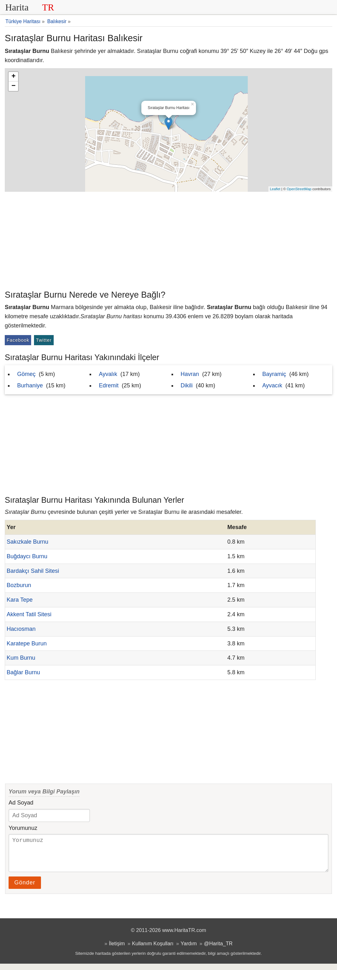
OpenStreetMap (299, 189)
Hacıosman (21, 629)
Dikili (187, 385)
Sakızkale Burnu (27, 542)
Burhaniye (30, 385)
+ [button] (13, 76)
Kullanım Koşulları (152, 950)
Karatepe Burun (27, 643)
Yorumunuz (23, 828)
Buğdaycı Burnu (27, 556)
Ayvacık (272, 385)
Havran (190, 374)
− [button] (13, 86)
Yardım (189, 950)
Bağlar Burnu (23, 672)
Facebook (18, 340)
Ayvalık (108, 374)
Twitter (43, 340)
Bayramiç (274, 374)
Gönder (24, 889)
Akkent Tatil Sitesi (29, 614)
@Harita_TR (218, 950)
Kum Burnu (21, 658)
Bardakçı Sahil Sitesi (33, 571)
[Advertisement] (168, 239)
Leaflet (275, 189)
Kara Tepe (20, 600)
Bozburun (19, 585)
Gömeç (26, 374)
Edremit (108, 385)
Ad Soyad (21, 802)
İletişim (117, 950)
